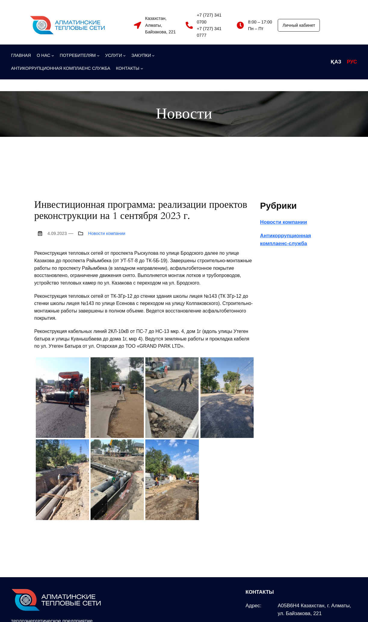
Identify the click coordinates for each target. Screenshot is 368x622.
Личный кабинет (299, 25)
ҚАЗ (336, 62)
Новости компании (106, 233)
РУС (352, 62)
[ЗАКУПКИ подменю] (143, 55)
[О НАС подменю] (45, 55)
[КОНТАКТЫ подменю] (129, 68)
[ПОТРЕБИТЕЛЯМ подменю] (80, 55)
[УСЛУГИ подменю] (115, 55)
